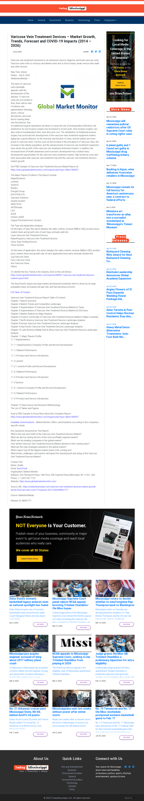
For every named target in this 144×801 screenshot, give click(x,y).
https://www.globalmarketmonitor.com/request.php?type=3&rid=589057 (45, 169)
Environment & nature (72, 773)
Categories (109, 20)
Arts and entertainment (72, 766)
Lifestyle (72, 786)
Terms (21, 771)
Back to (130, 798)
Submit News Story (121, 84)
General (41, 20)
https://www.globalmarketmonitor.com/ (37, 481)
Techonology (84, 20)
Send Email (22, 468)
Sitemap (44, 771)
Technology (72, 783)
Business (69, 20)
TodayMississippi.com (61, 798)
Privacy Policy (32, 771)
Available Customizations (22, 422)
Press (97, 20)
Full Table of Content (20, 292)
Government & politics (72, 779)
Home (32, 19)
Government (55, 20)
